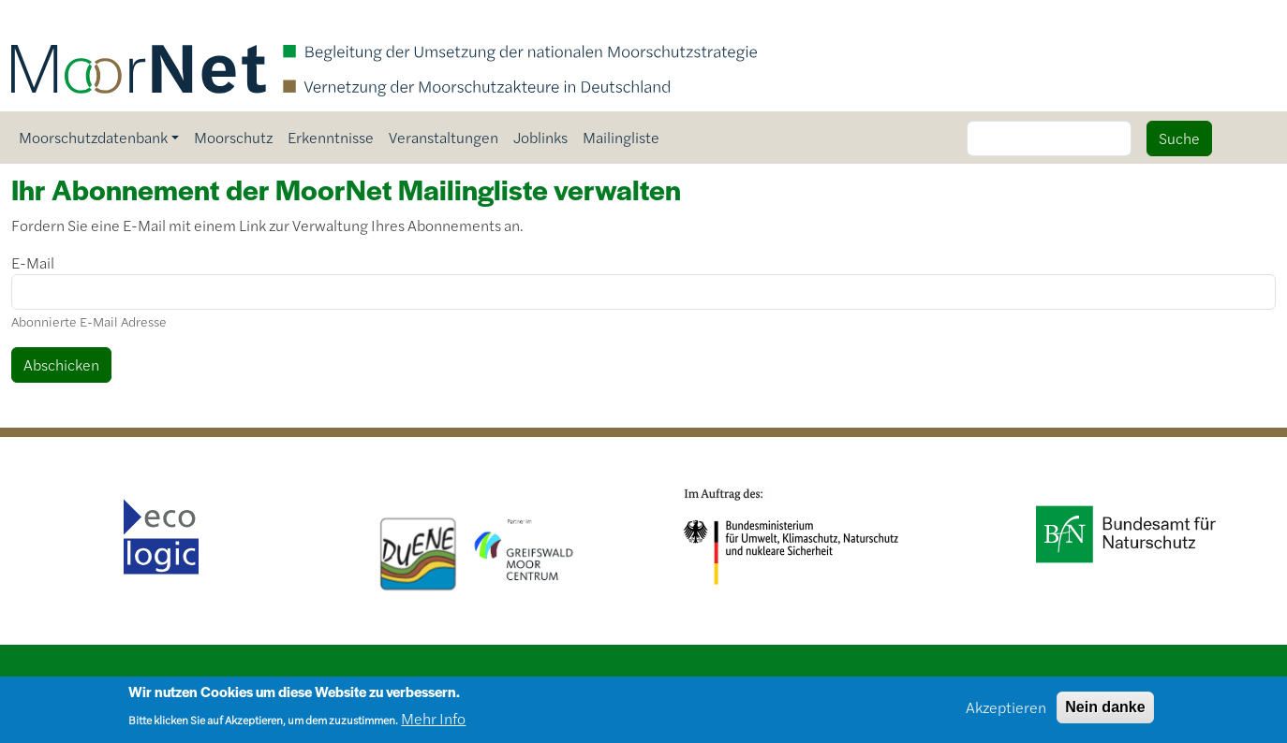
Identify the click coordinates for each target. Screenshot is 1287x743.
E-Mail (32, 262)
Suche (1179, 138)
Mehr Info (433, 720)
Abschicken (61, 364)
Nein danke (1105, 710)
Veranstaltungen (443, 137)
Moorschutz (233, 137)
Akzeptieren (1006, 710)
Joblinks (540, 137)
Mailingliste (621, 137)
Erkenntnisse (331, 137)
